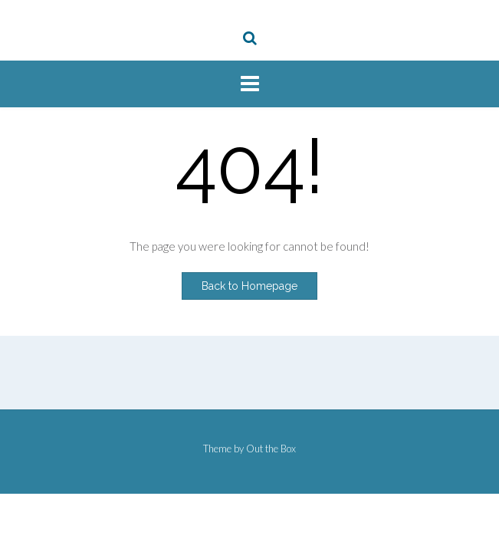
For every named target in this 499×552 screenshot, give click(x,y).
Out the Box (271, 448)
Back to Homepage (249, 286)
